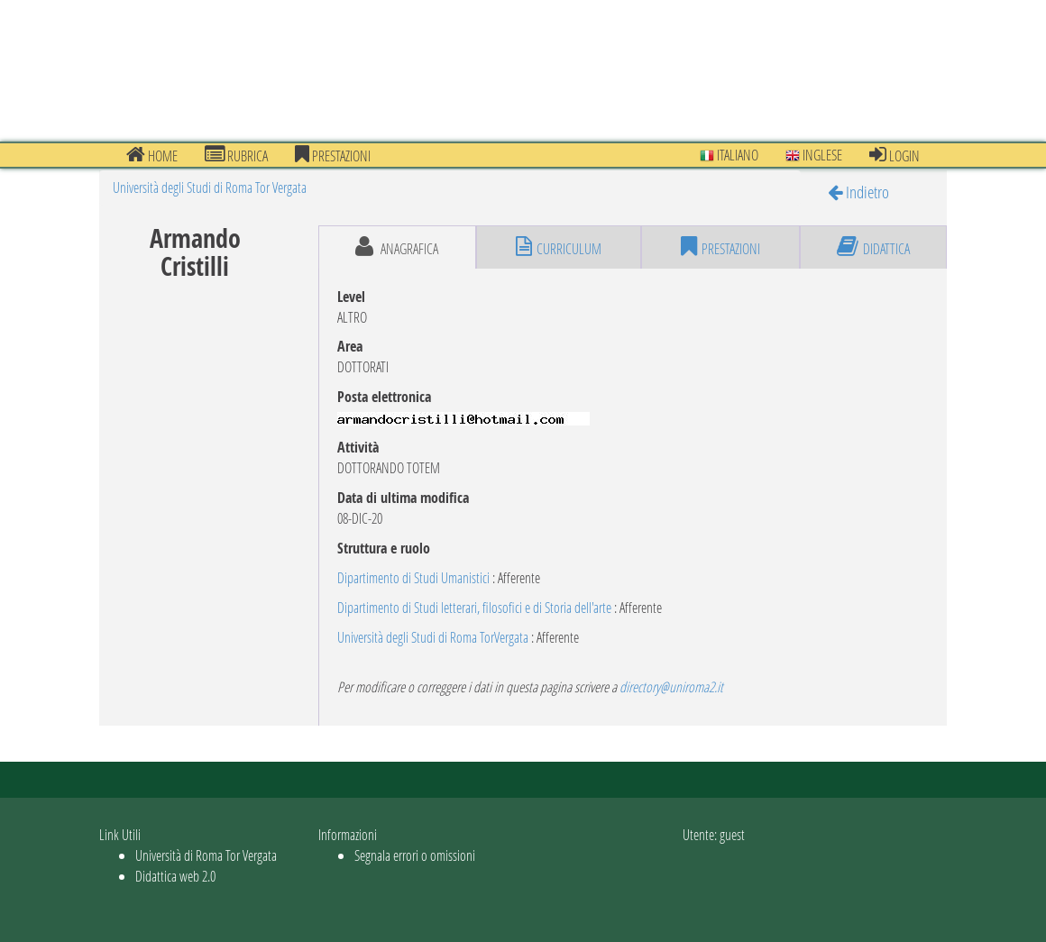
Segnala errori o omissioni (414, 855)
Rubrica (236, 155)
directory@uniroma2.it (671, 686)
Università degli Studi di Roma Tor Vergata (210, 187)
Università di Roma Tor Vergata (206, 855)
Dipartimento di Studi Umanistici (413, 577)
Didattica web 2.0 (175, 875)
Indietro (858, 191)
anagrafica (396, 247)
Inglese (813, 154)
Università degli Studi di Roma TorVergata (432, 636)
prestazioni (333, 155)
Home (152, 155)
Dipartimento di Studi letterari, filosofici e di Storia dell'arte (474, 607)
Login (894, 155)
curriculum (558, 247)
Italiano (729, 154)
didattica (873, 247)
